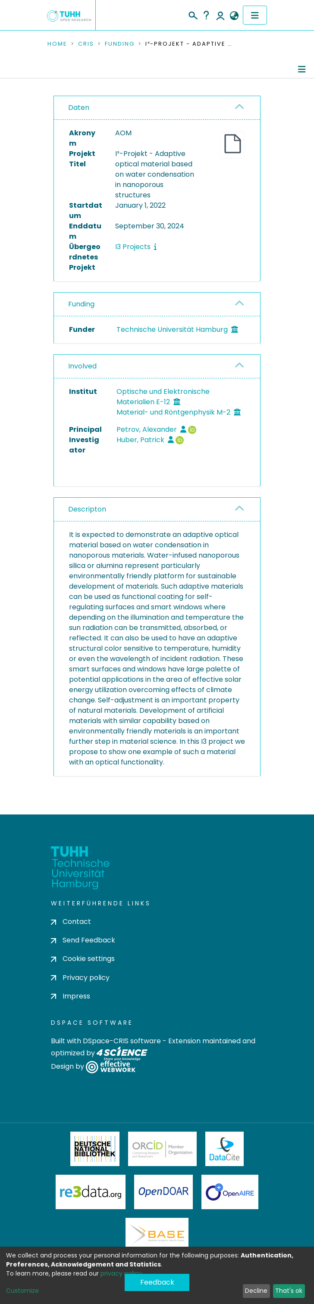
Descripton (87, 509)
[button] (234, 16)
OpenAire (230, 1192)
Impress (70, 996)
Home (57, 44)
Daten (78, 107)
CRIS (86, 44)
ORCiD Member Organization (162, 1148)
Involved (82, 366)
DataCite (224, 1148)
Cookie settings (83, 959)
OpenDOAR (163, 1192)
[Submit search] (192, 14)
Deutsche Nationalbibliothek (95, 1149)
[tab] (157, 108)
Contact (71, 922)
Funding (120, 44)
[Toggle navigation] (255, 15)
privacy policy (121, 1273)
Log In (220, 15)
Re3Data (90, 1192)
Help (206, 15)
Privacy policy (80, 978)
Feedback (157, 1282)
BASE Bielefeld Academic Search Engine (157, 1235)
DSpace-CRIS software (122, 1041)
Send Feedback (83, 940)
